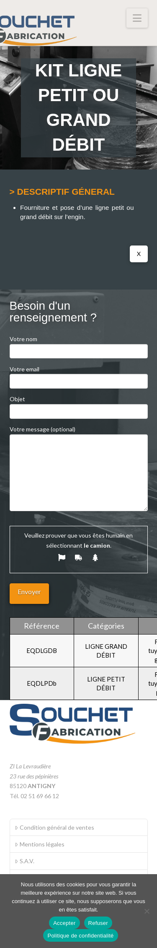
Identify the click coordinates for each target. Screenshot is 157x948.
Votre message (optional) (79, 434)
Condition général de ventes (54, 827)
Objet (79, 405)
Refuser (98, 923)
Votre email (79, 376)
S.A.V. (24, 860)
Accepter (64, 923)
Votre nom (79, 345)
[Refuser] (146, 911)
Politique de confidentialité (80, 935)
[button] (137, 18)
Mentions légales (39, 844)
